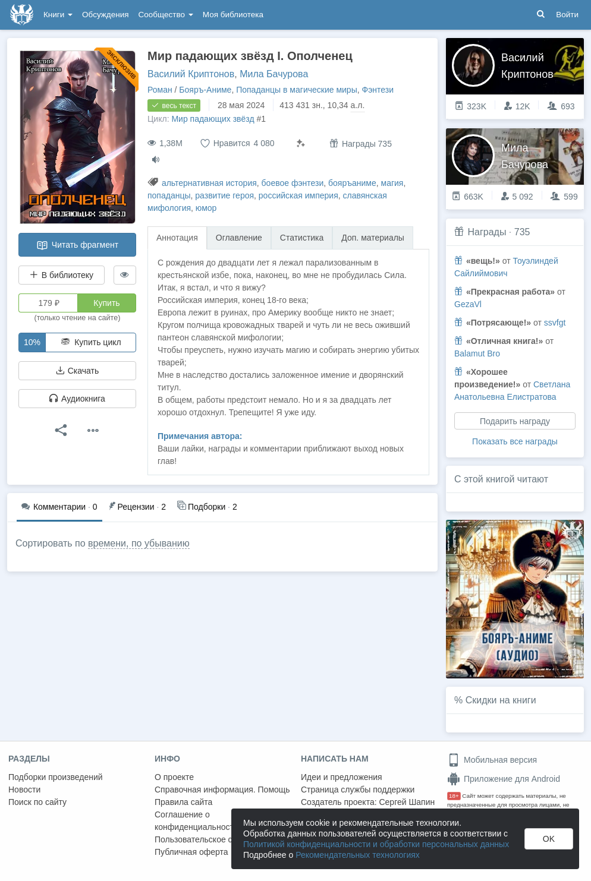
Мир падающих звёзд (212, 119)
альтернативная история (209, 183)
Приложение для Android (503, 778)
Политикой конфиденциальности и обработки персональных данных (376, 844)
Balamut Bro (477, 353)
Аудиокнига (77, 398)
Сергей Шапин (407, 802)
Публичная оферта (191, 852)
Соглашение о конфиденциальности (196, 821)
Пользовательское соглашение (215, 839)
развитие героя (224, 195)
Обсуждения (105, 14)
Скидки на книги (501, 700)
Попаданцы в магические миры (296, 89)
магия (392, 183)
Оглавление (239, 237)
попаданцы (169, 195)
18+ (454, 795)
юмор (206, 208)
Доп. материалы (372, 237)
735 (522, 232)
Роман (159, 89)
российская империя (298, 195)
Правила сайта (183, 802)
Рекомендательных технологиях (358, 855)
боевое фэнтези (293, 183)
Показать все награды (515, 441)
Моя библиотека (233, 14)
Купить (106, 303)
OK (549, 839)
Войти (567, 14)
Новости (24, 789)
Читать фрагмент (77, 245)
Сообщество (166, 14)
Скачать (77, 370)
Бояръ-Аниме (205, 89)
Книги (58, 14)
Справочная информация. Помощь (222, 789)
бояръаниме (352, 183)
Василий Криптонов (190, 74)
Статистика (302, 237)
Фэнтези (378, 89)
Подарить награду (515, 421)
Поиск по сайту (37, 802)
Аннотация (177, 237)
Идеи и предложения (341, 777)
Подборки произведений (55, 777)
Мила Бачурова (274, 74)
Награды (486, 232)
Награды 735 (360, 143)
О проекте (174, 777)
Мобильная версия (492, 759)
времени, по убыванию (139, 543)
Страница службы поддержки (357, 789)
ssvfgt (555, 322)
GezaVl (468, 304)
